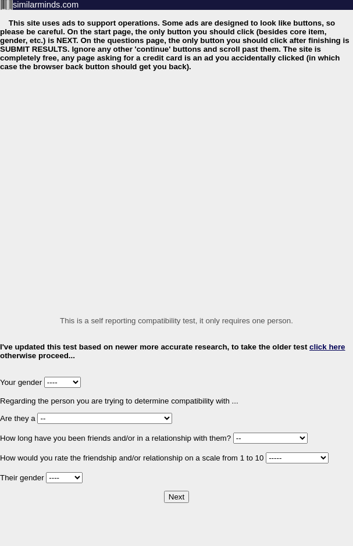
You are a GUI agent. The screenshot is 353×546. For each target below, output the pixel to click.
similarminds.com (46, 4)
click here (327, 346)
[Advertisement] (110, 190)
